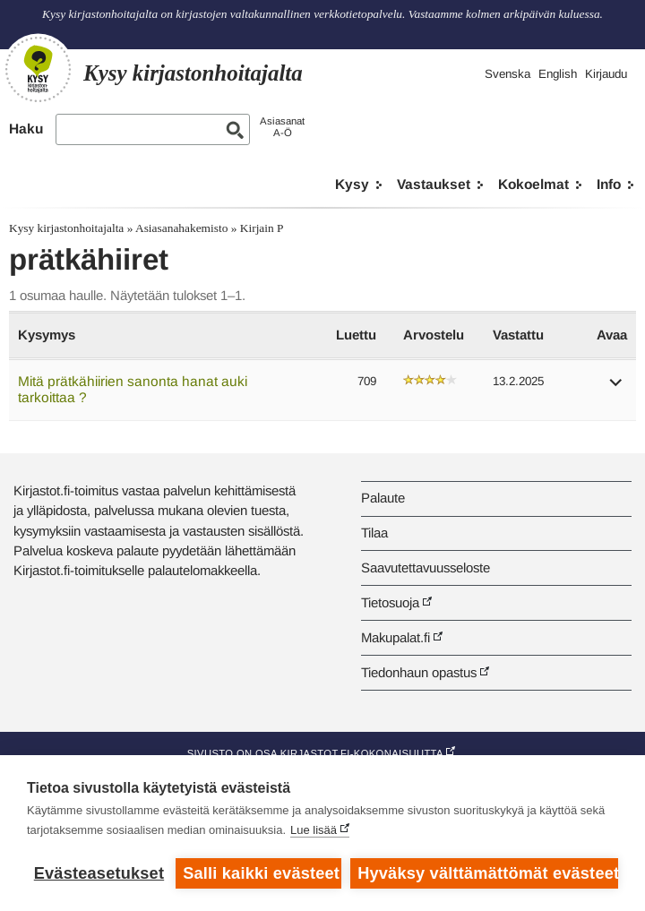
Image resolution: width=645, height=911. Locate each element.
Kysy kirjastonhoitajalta (66, 228)
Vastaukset (433, 184)
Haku (26, 128)
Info (609, 184)
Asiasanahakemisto (181, 228)
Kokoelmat (533, 184)
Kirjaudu (606, 74)
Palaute (383, 497)
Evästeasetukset (99, 873)
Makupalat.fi (395, 637)
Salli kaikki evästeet (261, 873)
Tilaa (374, 532)
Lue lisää (313, 830)
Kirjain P (262, 228)
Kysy (352, 184)
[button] (616, 388)
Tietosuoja (390, 602)
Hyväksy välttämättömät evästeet (487, 873)
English (557, 74)
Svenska (507, 74)
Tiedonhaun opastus (419, 672)
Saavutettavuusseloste (425, 567)
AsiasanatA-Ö (282, 127)
